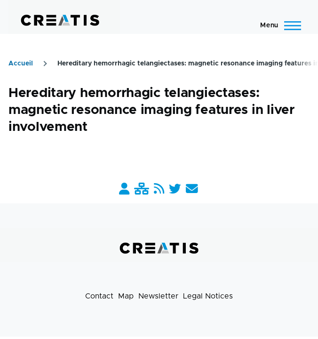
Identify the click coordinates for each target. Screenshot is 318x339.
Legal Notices (208, 296)
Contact (99, 296)
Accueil (20, 63)
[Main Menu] (278, 25)
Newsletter (158, 296)
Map (126, 296)
